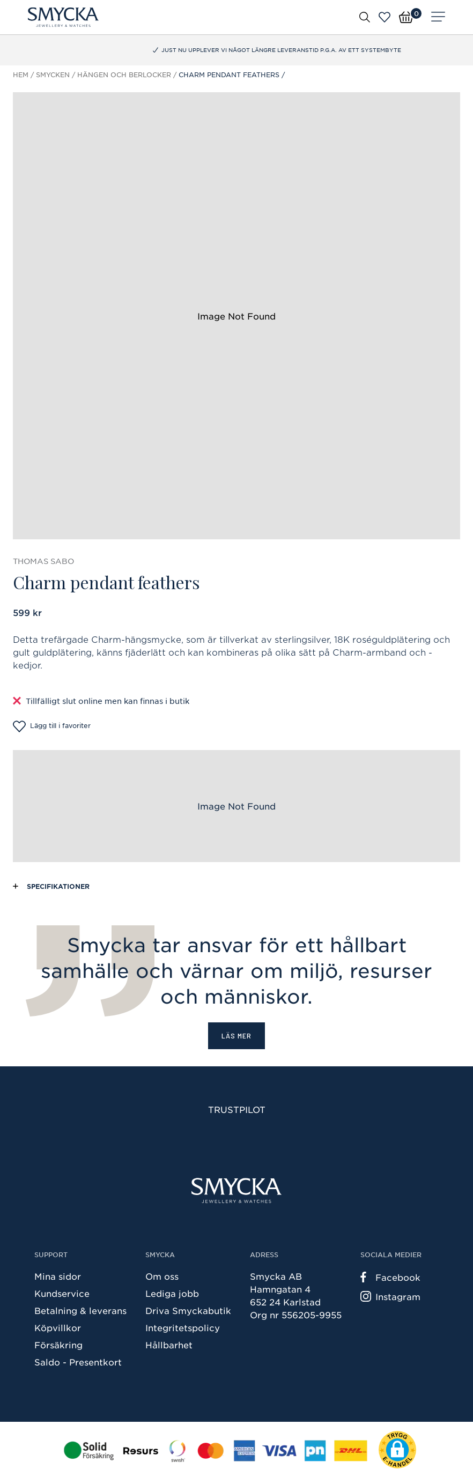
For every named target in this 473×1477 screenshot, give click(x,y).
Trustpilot (236, 1109)
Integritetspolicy (182, 1327)
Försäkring (58, 1344)
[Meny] (438, 17)
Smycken (53, 74)
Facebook (390, 1277)
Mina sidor (57, 1276)
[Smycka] (63, 17)
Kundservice (62, 1293)
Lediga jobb (172, 1293)
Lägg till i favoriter (52, 726)
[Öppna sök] (364, 16)
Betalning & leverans (80, 1310)
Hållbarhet (169, 1344)
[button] (397, 1449)
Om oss (162, 1276)
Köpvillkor (57, 1327)
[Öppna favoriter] (384, 17)
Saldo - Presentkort (78, 1361)
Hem (20, 74)
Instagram (390, 1296)
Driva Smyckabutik (188, 1310)
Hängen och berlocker (124, 74)
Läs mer (236, 1035)
